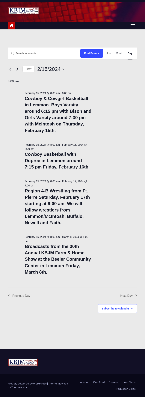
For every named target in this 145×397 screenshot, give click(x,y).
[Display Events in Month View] (119, 53)
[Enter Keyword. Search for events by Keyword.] (44, 53)
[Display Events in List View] (109, 53)
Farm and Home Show (122, 382)
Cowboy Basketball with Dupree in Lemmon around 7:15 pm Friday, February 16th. (57, 160)
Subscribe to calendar (115, 308)
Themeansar (19, 387)
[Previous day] (10, 69)
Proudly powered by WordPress (27, 383)
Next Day (128, 295)
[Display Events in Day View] (130, 53)
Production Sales (125, 389)
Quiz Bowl (99, 382)
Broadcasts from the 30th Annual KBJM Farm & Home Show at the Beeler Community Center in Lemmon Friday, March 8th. (58, 259)
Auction (84, 382)
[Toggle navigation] (133, 25)
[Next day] (17, 69)
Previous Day (19, 295)
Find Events (91, 53)
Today (28, 69)
